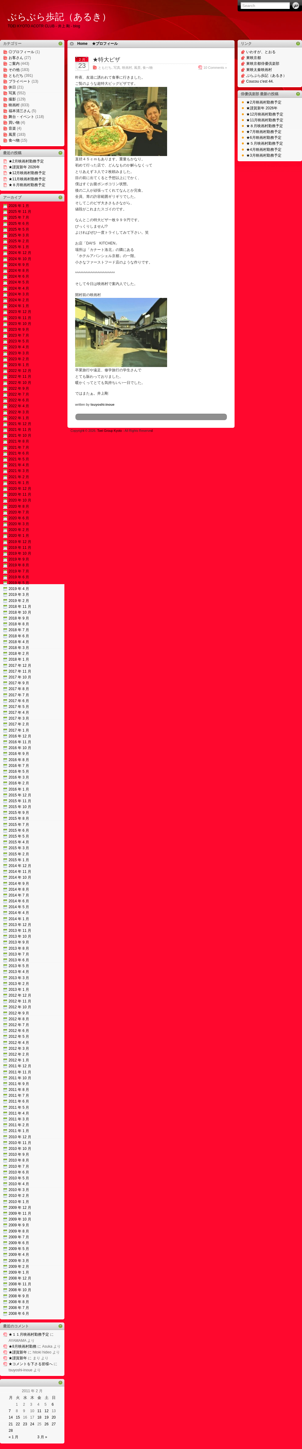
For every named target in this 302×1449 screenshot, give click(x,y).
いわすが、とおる (261, 52)
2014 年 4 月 (19, 913)
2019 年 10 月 (20, 553)
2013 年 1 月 (19, 989)
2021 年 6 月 (19, 453)
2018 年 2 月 (19, 653)
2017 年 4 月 (19, 712)
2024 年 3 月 (19, 294)
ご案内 (14, 63)
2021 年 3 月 (19, 471)
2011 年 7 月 (19, 1095)
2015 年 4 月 (19, 842)
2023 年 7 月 (19, 335)
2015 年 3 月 (19, 848)
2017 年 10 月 (20, 677)
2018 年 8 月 (19, 624)
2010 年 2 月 (19, 1195)
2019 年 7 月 (19, 571)
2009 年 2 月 (19, 1266)
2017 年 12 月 (20, 665)
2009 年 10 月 (20, 1219)
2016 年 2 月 (19, 783)
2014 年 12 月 (20, 866)
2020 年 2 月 (19, 530)
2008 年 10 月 (20, 1290)
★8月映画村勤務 (22, 1346)
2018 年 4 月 (19, 642)
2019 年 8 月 (19, 565)
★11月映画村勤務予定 (27, 179)
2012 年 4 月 (19, 1043)
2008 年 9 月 (19, 1296)
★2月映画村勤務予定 (26, 161)
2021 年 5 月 (19, 459)
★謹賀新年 (18, 1352)
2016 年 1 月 (19, 789)
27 (53, 1424)
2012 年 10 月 (20, 1007)
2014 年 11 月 (20, 871)
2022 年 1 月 (19, 418)
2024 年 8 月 (19, 270)
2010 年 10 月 (20, 1148)
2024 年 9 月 (19, 265)
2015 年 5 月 (19, 836)
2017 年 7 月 (19, 695)
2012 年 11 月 (20, 1001)
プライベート (20, 81)
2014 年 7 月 (19, 895)
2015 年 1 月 (19, 860)
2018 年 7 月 (19, 630)
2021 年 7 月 (19, 447)
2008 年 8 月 (19, 1302)
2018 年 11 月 (20, 606)
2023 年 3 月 (19, 353)
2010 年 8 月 (19, 1160)
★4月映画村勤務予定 (263, 149)
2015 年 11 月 (20, 801)
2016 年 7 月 (19, 766)
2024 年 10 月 (20, 259)
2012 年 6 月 (19, 1031)
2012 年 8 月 (19, 1019)
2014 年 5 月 (19, 907)
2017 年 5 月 (19, 707)
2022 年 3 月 (19, 412)
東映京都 (253, 58)
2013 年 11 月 (20, 930)
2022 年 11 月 (20, 376)
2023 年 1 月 (19, 365)
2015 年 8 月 (19, 818)
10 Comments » (215, 67)
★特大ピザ (106, 60)
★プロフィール (105, 43)
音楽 (12, 128)
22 (18, 1424)
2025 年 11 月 (20, 211)
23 (25, 1424)
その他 (14, 70)
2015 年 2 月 (19, 854)
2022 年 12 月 (20, 371)
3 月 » (42, 1437)
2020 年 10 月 (20, 500)
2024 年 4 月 (19, 288)
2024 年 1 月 (19, 306)
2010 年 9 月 (19, 1154)
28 (11, 1430)
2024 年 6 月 (19, 276)
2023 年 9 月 (19, 329)
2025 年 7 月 (19, 217)
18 (39, 1417)
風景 (12, 134)
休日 (12, 87)
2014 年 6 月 (19, 901)
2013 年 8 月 (19, 948)
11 (39, 1411)
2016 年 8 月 (19, 760)
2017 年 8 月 (19, 689)
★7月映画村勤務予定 (263, 132)
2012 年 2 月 (19, 1054)
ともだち (16, 75)
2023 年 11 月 (20, 318)
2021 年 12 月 (20, 424)
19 (46, 1417)
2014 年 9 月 (19, 883)
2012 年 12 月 (20, 995)
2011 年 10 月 (20, 1078)
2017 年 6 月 (19, 701)
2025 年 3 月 (19, 235)
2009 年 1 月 (19, 1272)
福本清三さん (20, 111)
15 (18, 1417)
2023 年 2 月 (19, 359)
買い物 (14, 122)
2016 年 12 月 (20, 736)
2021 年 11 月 (20, 430)
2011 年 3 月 (19, 1119)
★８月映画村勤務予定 (27, 185)
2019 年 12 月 (20, 542)
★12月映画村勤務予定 (27, 173)
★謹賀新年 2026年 (24, 167)
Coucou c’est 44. (259, 81)
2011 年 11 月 (20, 1072)
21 (11, 1424)
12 (46, 1411)
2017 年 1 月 (19, 730)
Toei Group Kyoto (110, 430)
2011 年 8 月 (19, 1090)
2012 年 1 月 (19, 1060)
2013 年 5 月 (19, 966)
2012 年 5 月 (19, 1036)
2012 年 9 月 (19, 1013)
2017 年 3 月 (19, 718)
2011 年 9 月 (19, 1084)
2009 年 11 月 (20, 1213)
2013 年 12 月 (20, 925)
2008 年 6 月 (19, 1313)
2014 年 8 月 (19, 889)
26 (46, 1424)
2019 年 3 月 (19, 594)
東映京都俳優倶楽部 (262, 63)
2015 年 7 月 (19, 824)
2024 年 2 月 (19, 300)
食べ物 (14, 140)
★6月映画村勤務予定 (263, 137)
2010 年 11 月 (20, 1143)
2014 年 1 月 (19, 919)
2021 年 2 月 (19, 477)
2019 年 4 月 (19, 589)
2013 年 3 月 (19, 978)
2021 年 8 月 (19, 441)
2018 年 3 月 (19, 648)
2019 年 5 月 (19, 583)
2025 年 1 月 (19, 247)
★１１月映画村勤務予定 (29, 1334)
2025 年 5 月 (19, 229)
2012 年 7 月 (19, 1025)
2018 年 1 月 (19, 659)
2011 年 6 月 (19, 1101)
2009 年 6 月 (19, 1243)
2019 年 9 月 (19, 559)
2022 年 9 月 (19, 388)
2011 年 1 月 (19, 1131)
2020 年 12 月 (20, 488)
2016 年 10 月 (20, 748)
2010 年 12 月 (20, 1137)
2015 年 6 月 (19, 830)
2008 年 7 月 (19, 1308)
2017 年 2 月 (19, 724)
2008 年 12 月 (20, 1278)
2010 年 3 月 (19, 1190)
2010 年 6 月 (19, 1172)
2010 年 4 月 (19, 1184)
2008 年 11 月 (20, 1284)
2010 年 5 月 (19, 1178)
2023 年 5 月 (19, 341)
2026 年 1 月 (19, 206)
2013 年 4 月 (19, 972)
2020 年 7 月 (19, 512)
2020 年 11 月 (20, 494)
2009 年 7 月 (19, 1237)
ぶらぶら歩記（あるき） (59, 17)
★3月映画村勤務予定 (263, 155)
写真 (12, 93)
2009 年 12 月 (20, 1207)
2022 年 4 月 (19, 406)
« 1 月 (13, 1437)
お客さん (16, 58)
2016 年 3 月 (19, 777)
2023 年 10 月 (20, 324)
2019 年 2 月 (19, 601)
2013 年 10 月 (20, 936)
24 (32, 1424)
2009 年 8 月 (19, 1231)
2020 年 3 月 (19, 524)
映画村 (14, 105)
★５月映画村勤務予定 (264, 143)
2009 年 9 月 (19, 1225)
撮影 (12, 99)
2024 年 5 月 (19, 282)
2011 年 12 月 (20, 1066)
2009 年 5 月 (19, 1249)
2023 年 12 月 (20, 312)
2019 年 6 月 (19, 577)
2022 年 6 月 (19, 400)
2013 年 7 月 (19, 954)
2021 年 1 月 (19, 483)
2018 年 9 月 (19, 618)
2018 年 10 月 (20, 612)
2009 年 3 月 (19, 1261)
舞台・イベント (21, 117)
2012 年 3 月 (19, 1048)
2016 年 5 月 (19, 771)
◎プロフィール (21, 52)
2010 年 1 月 (19, 1202)
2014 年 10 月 (20, 877)
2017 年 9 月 (19, 683)
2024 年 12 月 (20, 253)
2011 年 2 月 (19, 1125)
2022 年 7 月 (19, 394)
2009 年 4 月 (19, 1254)
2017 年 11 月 (20, 671)
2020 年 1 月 (19, 535)
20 (53, 1417)
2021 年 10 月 (20, 435)
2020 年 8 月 (19, 506)
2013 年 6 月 (19, 960)
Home (82, 43)
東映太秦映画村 (259, 70)
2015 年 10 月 (20, 807)
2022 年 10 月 (20, 383)
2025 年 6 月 (19, 223)
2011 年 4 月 (19, 1113)
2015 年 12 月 (20, 795)
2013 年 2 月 (19, 984)
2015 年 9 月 (19, 812)
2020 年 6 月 (19, 518)
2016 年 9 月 (19, 754)
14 (11, 1417)
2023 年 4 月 (19, 347)
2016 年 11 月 (20, 742)
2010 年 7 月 (19, 1166)
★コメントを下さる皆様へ (31, 1364)
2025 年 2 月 (19, 241)
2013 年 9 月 (19, 942)
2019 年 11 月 (20, 547)
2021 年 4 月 (19, 465)
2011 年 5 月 (19, 1107)
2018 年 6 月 (19, 636)
